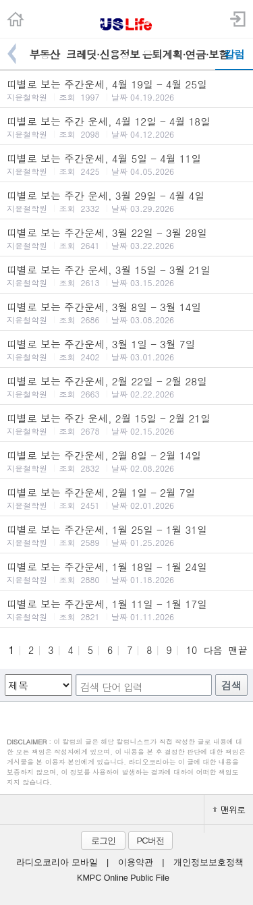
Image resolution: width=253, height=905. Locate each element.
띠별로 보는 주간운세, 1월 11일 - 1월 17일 (126, 609)
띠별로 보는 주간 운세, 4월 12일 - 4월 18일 (126, 127)
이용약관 (135, 862)
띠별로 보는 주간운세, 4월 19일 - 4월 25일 (126, 90)
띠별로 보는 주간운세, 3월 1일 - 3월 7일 (126, 349)
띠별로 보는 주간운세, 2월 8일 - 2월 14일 (126, 461)
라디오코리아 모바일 (56, 862)
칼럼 (234, 54)
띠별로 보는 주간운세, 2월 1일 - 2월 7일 (126, 498)
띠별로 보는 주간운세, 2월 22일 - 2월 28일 (126, 387)
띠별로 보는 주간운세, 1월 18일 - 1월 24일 (126, 572)
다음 (212, 650)
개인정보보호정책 (208, 862)
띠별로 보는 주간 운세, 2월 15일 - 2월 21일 (126, 424)
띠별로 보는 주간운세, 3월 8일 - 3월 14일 (126, 312)
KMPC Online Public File (123, 878)
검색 (231, 685)
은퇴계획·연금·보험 (178, 54)
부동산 (44, 54)
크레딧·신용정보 (103, 54)
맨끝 (238, 650)
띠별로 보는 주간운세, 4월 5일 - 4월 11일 (126, 164)
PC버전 (149, 840)
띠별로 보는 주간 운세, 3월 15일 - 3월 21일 (126, 275)
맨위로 (229, 809)
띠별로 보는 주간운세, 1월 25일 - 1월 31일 (126, 535)
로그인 (103, 840)
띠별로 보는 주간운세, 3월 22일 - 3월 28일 (126, 238)
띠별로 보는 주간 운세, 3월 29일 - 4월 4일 (126, 201)
